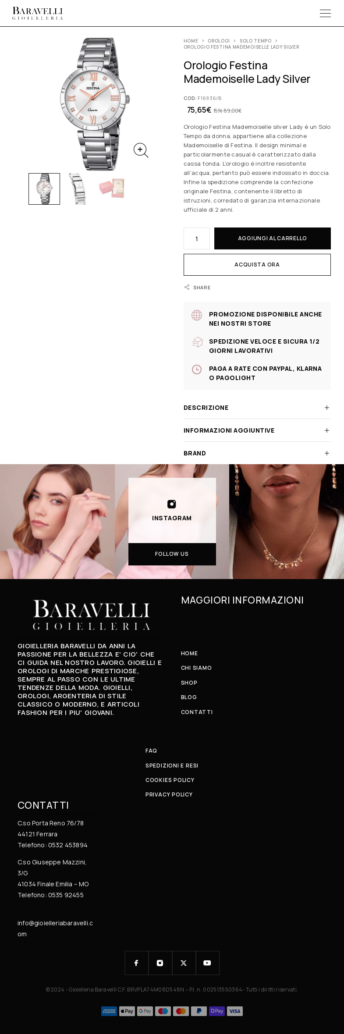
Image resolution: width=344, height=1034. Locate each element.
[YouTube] (208, 963)
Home (191, 41)
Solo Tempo (256, 41)
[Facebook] (137, 963)
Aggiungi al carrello (272, 238)
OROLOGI (219, 41)
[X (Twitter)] (184, 963)
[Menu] (325, 13)
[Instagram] (160, 963)
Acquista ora (257, 264)
